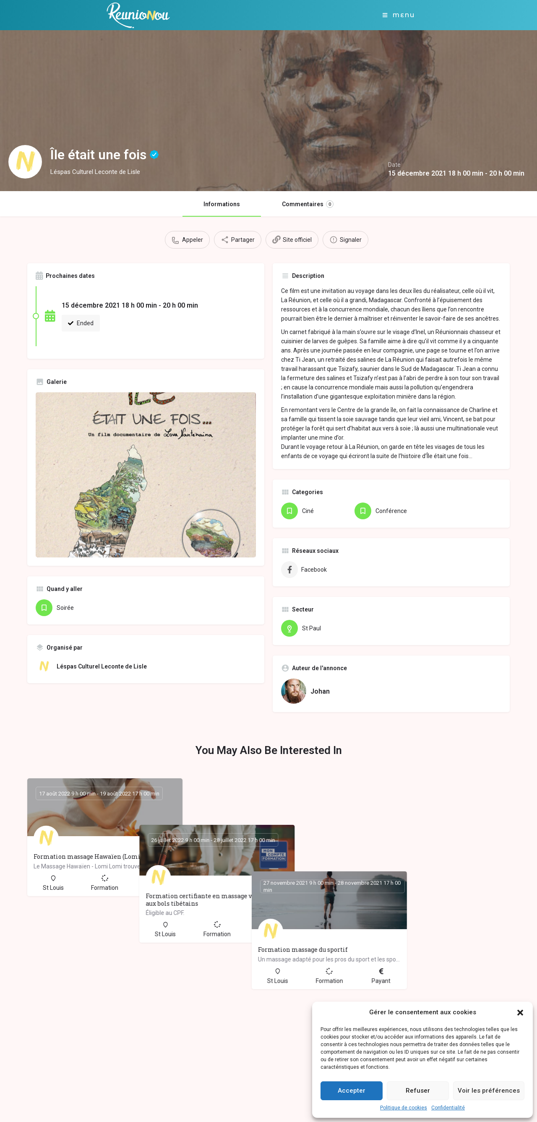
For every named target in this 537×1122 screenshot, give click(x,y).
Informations (221, 204)
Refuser (418, 1090)
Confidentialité (448, 1108)
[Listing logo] (25, 162)
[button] (520, 1012)
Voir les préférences (489, 1090)
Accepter (351, 1090)
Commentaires (308, 204)
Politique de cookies (403, 1108)
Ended (81, 323)
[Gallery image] (146, 474)
